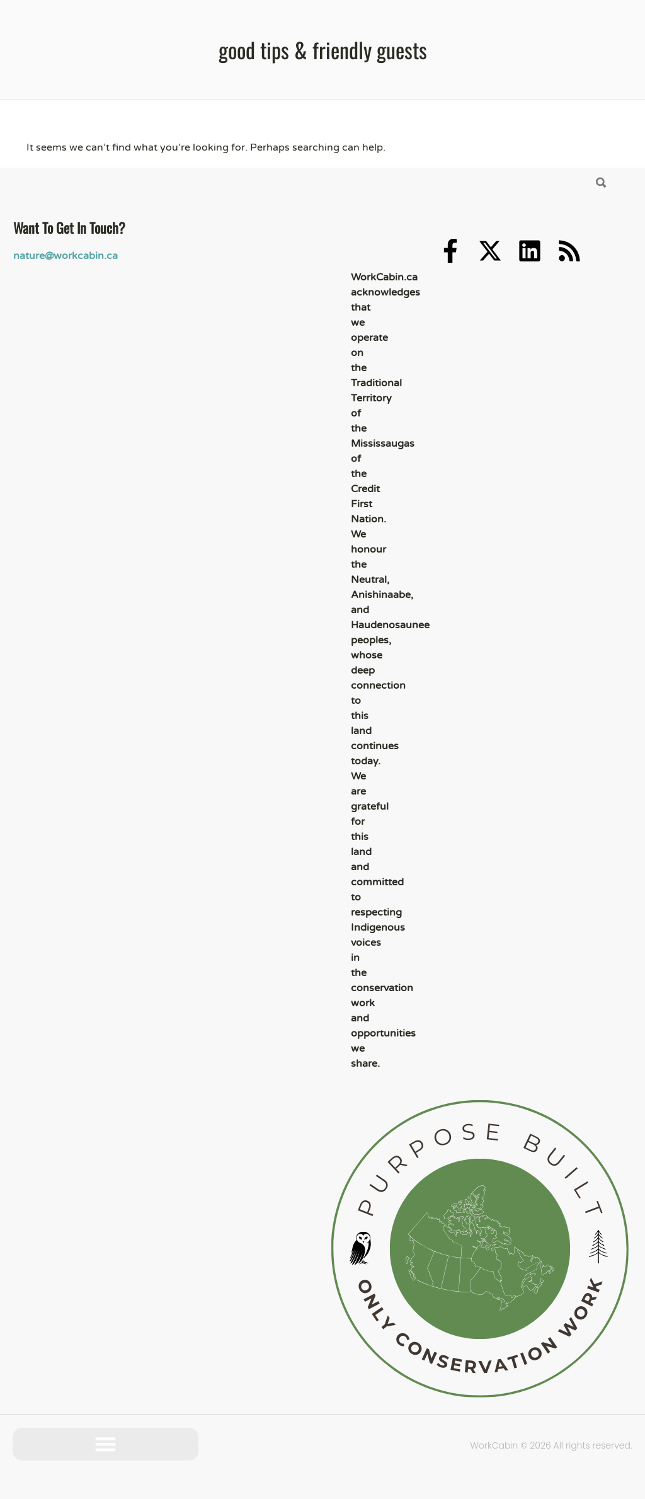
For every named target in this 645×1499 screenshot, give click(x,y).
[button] (105, 1444)
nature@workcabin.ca (65, 256)
